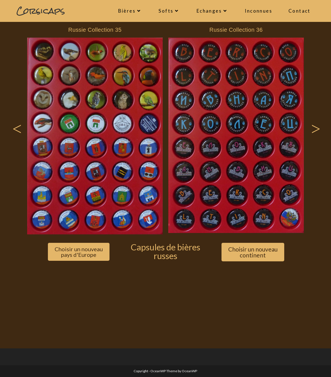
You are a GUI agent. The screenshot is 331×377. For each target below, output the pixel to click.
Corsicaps (41, 11)
